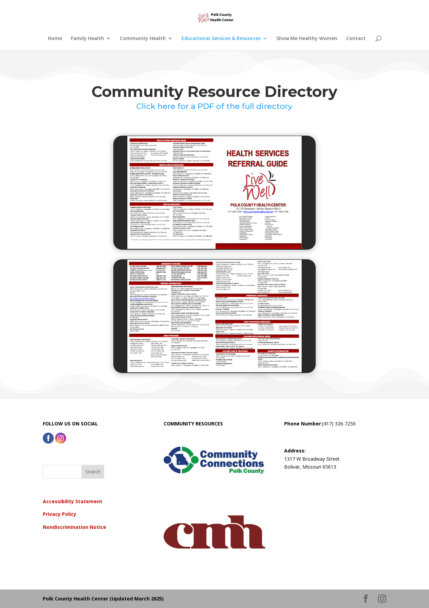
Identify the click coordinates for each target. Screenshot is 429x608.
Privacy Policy (59, 514)
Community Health (143, 38)
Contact (356, 38)
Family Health (87, 38)
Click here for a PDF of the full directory (214, 106)
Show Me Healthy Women (306, 38)
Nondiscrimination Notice (74, 527)
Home (55, 38)
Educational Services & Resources (221, 38)
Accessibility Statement (72, 501)
